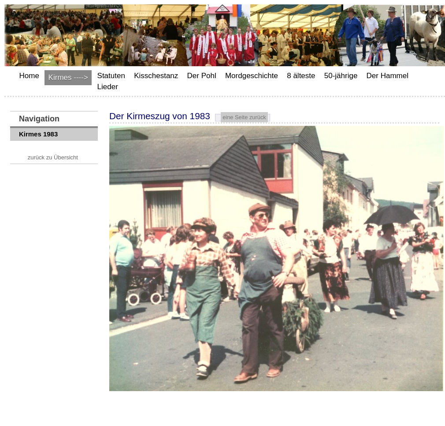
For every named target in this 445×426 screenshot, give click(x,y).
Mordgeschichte (251, 76)
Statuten (111, 76)
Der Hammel (387, 76)
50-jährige (341, 76)
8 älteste (301, 76)
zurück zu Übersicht (53, 157)
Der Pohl (201, 76)
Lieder (107, 87)
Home (29, 76)
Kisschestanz (156, 76)
